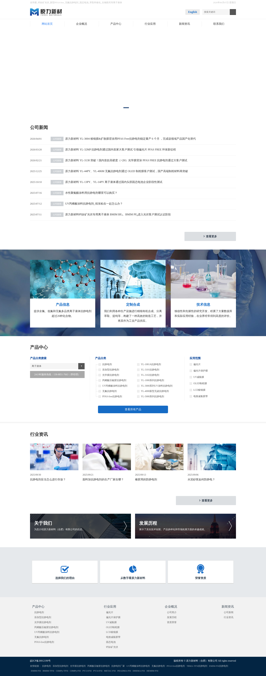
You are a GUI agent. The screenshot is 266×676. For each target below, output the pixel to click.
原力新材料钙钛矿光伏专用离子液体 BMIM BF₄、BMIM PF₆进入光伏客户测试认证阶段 (111, 214)
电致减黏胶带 (200, 396)
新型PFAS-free (57, 2)
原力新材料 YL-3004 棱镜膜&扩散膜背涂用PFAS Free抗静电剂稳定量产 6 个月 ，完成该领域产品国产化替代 (123, 138)
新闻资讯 (228, 606)
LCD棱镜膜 (199, 390)
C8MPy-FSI (75, 670)
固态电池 (84, 2)
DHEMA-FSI (139, 670)
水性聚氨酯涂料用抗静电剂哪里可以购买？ (84, 192)
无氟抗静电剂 (71, 2)
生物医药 (106, 2)
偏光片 (197, 364)
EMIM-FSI (36, 670)
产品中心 (38, 606)
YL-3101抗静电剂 (150, 369)
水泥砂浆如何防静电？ (201, 479)
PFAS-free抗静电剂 (44, 642)
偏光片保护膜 (200, 370)
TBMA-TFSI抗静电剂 (197, 666)
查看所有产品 (133, 409)
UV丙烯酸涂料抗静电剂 (46, 632)
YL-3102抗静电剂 (150, 375)
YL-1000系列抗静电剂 (152, 380)
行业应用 (110, 606)
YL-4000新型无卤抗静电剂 (155, 391)
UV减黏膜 (198, 377)
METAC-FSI (110, 670)
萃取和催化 (95, 2)
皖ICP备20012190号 (40, 661)
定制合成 (133, 304)
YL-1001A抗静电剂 (151, 364)
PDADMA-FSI (124, 670)
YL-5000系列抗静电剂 (152, 396)
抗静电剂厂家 (118, 666)
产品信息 (63, 304)
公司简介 (172, 612)
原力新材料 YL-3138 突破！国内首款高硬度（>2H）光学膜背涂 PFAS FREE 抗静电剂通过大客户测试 (119, 160)
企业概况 (171, 606)
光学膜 (33, 2)
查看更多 (211, 236)
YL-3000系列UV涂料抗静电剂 (156, 386)
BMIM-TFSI (48, 670)
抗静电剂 (39, 612)
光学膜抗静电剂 (42, 622)
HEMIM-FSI (152, 670)
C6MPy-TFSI (62, 670)
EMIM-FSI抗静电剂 (218, 666)
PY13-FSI (87, 670)
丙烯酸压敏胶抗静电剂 (46, 627)
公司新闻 (228, 612)
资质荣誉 (172, 622)
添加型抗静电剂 (42, 617)
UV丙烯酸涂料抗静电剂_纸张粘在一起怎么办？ (87, 203)
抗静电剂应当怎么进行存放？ (48, 479)
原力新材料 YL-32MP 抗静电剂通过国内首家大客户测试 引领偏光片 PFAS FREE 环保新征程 (113, 149)
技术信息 (203, 304)
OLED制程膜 (200, 383)
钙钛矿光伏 (43, 2)
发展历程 (172, 617)
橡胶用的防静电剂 (146, 479)
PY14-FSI (97, 670)
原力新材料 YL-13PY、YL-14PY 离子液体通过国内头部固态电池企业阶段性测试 (106, 182)
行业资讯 (228, 617)
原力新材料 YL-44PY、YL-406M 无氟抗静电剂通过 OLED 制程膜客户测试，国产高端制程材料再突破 (119, 171)
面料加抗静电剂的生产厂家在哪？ (103, 479)
